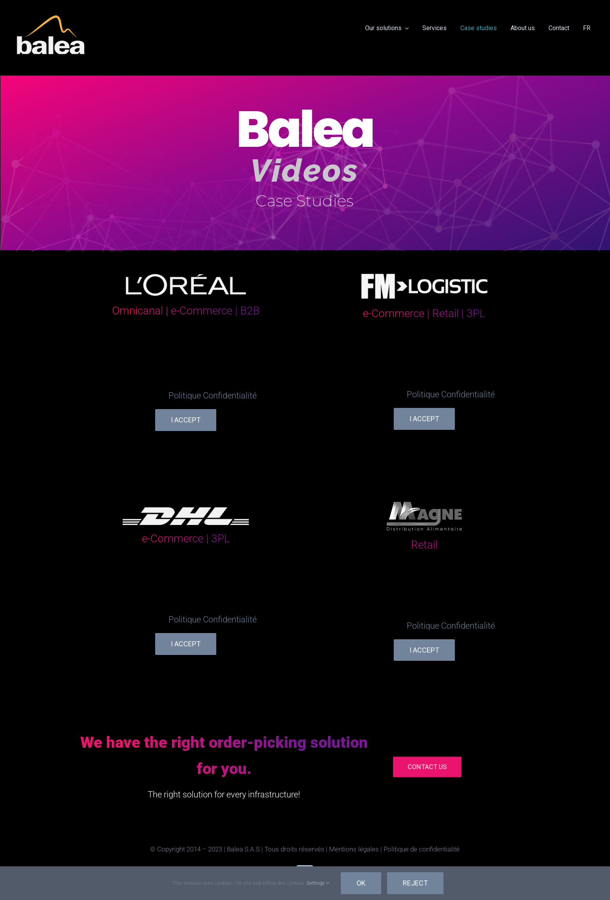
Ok (361, 883)
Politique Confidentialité (212, 395)
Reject (415, 883)
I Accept (186, 420)
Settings (317, 883)
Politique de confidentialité (422, 849)
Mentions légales (354, 849)
